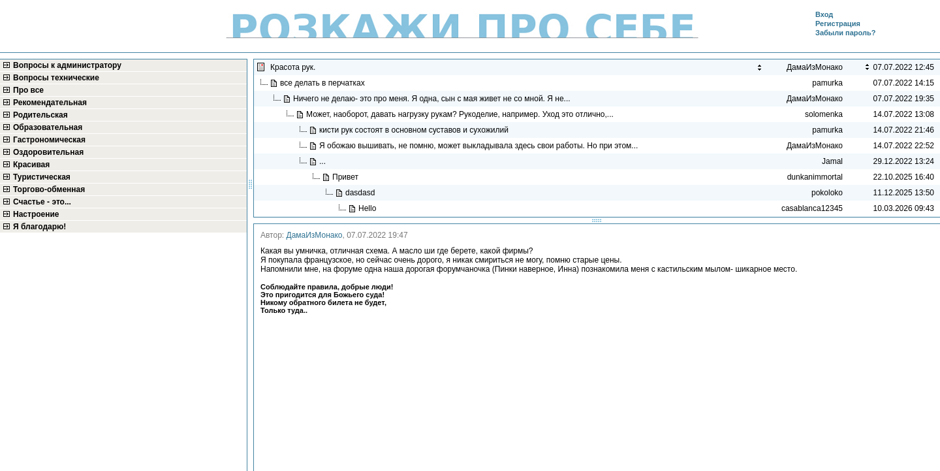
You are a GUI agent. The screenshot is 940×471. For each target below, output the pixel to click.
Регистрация (837, 23)
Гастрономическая (49, 139)
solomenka (824, 114)
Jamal (832, 161)
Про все (28, 90)
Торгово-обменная (49, 189)
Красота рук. (294, 67)
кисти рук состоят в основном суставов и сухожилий (414, 130)
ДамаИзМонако (315, 235)
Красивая (31, 164)
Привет (347, 177)
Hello (368, 208)
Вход (824, 14)
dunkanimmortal (815, 177)
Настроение (36, 214)
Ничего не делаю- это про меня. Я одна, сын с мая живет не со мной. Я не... (432, 98)
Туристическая (41, 177)
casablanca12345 (812, 208)
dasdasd (361, 192)
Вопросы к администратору (67, 65)
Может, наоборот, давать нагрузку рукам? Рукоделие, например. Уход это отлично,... (461, 114)
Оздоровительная (48, 152)
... (323, 161)
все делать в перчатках (323, 83)
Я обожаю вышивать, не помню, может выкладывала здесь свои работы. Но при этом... (479, 145)
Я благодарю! (39, 226)
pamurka (827, 83)
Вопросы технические (56, 77)
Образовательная (47, 127)
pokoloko (827, 192)
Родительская (40, 115)
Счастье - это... (42, 201)
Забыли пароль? (845, 33)
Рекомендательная (50, 102)
